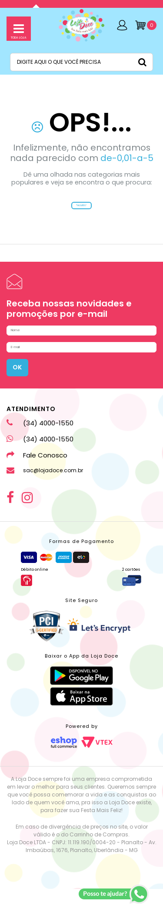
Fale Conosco (37, 484)
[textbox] (81, 62)
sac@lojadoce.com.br (45, 499)
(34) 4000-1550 (40, 452)
